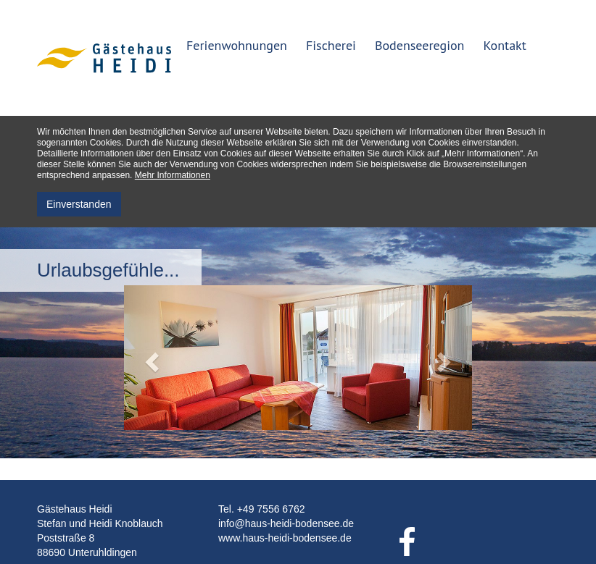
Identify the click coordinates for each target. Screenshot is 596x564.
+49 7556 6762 (271, 509)
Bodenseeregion (420, 45)
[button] (150, 357)
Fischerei (331, 45)
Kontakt (504, 45)
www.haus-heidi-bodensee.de (285, 538)
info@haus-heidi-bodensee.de (286, 523)
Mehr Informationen (172, 175)
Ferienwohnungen (236, 45)
